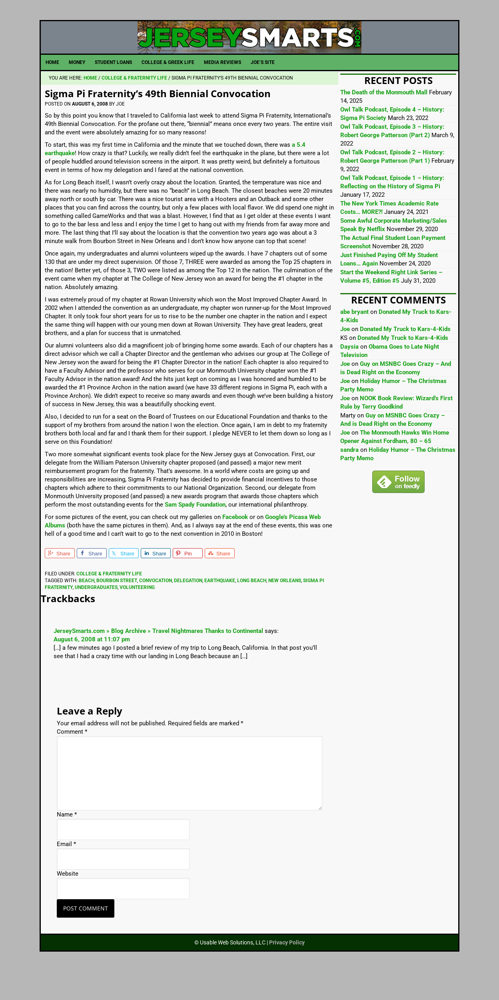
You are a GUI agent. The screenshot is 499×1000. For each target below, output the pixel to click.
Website (67, 902)
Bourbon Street (116, 608)
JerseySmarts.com (249, 51)
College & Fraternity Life (109, 602)
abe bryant (354, 340)
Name (67, 842)
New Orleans (284, 608)
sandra (349, 478)
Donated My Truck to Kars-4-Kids (405, 357)
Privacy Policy (287, 971)
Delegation (188, 608)
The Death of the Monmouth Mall (383, 120)
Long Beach (251, 608)
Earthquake (219, 608)
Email (66, 872)
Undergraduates (96, 615)
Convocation (155, 608)
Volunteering (137, 615)
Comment (72, 760)
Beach (86, 608)
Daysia (349, 375)
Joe (345, 357)
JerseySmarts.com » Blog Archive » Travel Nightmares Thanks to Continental (158, 659)
